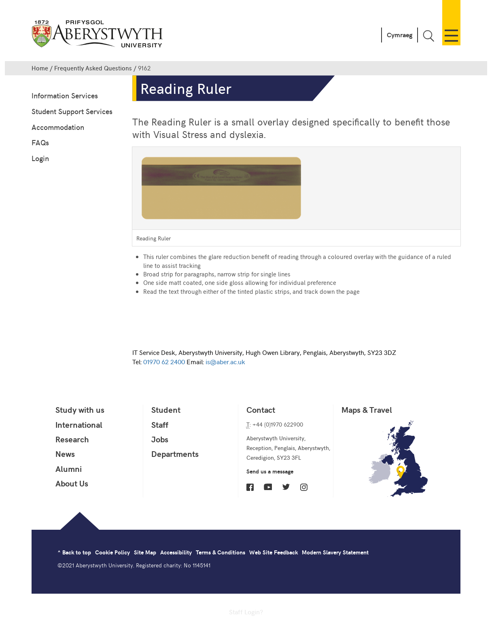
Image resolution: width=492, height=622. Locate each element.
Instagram (304, 487)
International (78, 424)
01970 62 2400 (164, 361)
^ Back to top (74, 552)
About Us (71, 483)
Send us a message (269, 471)
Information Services (65, 95)
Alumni (68, 468)
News (65, 454)
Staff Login (244, 611)
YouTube (268, 487)
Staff (159, 424)
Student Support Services (72, 111)
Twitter (286, 487)
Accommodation (58, 127)
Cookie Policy (112, 552)
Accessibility (176, 552)
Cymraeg (399, 34)
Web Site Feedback (273, 552)
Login (40, 158)
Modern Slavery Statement (335, 552)
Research (72, 439)
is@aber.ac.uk (225, 361)
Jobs (159, 439)
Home (40, 68)
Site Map (145, 552)
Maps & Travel (366, 409)
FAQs (40, 142)
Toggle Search (428, 36)
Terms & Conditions (220, 552)
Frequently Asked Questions (93, 68)
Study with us (79, 409)
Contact (260, 409)
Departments (175, 454)
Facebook (250, 487)
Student (165, 409)
